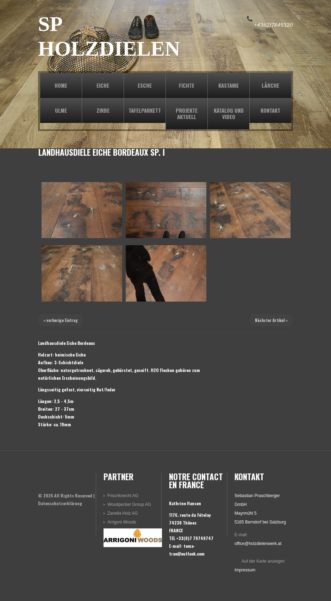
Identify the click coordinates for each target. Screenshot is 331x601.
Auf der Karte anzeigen (263, 561)
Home (61, 85)
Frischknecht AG (122, 495)
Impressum (245, 570)
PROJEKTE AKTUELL (187, 113)
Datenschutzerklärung (60, 503)
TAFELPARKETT (145, 110)
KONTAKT (270, 110)
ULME (61, 110)
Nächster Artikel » (271, 320)
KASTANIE (228, 85)
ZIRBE (103, 110)
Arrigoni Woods (121, 522)
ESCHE (145, 85)
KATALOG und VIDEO (229, 113)
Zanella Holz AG (122, 513)
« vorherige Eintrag (60, 320)
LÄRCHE (270, 85)
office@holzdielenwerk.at (258, 543)
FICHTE (186, 85)
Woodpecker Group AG (129, 504)
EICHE (102, 85)
